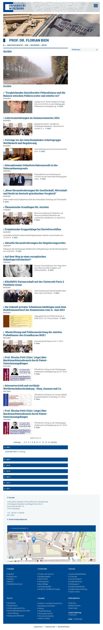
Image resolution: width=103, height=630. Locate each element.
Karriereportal (43, 582)
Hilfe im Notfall (43, 618)
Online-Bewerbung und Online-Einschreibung (19, 612)
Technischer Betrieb (45, 616)
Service (10, 582)
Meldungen (34, 45)
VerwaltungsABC (44, 587)
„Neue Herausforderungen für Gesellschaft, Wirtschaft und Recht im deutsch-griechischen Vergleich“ (35, 192)
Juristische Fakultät (15, 45)
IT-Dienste (72, 577)
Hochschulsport (74, 579)
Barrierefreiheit (63, 627)
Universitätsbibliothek (77, 574)
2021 (8, 447)
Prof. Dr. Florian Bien (29, 40)
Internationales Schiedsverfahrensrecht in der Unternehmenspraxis (30, 167)
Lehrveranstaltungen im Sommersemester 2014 (32, 118)
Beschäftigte (42, 584)
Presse (40, 608)
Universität (42, 569)
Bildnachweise (74, 606)
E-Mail (12, 515)
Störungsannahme (45, 613)
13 (46, 442)
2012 (8, 483)
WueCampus (12, 606)
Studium (10, 579)
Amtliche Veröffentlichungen (48, 589)
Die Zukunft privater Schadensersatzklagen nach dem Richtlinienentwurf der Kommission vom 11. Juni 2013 (34, 308)
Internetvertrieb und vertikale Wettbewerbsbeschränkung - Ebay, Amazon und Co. (32, 387)
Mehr (61, 106)
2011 (8, 489)
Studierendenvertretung (77, 589)
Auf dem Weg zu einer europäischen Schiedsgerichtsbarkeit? (24, 258)
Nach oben (73, 608)
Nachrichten (42, 579)
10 (37, 442)
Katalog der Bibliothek (15, 616)
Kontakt (11, 498)
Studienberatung (75, 582)
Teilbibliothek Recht (14, 584)
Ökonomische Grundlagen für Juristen (27, 207)
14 (49, 442)
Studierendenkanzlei (76, 587)
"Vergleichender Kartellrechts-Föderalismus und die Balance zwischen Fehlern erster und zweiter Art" (34, 94)
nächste (54, 442)
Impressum (38, 627)
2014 (8, 471)
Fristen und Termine (45, 574)
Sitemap (72, 603)
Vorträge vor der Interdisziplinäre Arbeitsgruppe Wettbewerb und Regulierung (32, 141)
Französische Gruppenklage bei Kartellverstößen (33, 229)
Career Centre (74, 592)
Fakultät (10, 569)
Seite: (70, 619)
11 (40, 442)
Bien (26, 45)
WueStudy (11, 603)
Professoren (12, 577)
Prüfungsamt (73, 584)
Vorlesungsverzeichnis (16, 608)
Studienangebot (43, 577)
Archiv (44, 45)
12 (43, 442)
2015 (8, 465)
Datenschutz (50, 627)
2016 (8, 460)
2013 (8, 477)
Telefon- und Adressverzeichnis (49, 603)
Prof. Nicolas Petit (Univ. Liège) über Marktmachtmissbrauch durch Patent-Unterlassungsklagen (25, 360)
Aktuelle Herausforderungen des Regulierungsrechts (35, 242)
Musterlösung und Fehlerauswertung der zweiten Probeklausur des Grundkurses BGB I (32, 334)
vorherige (17, 442)
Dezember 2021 (11, 452)
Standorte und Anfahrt (46, 606)
